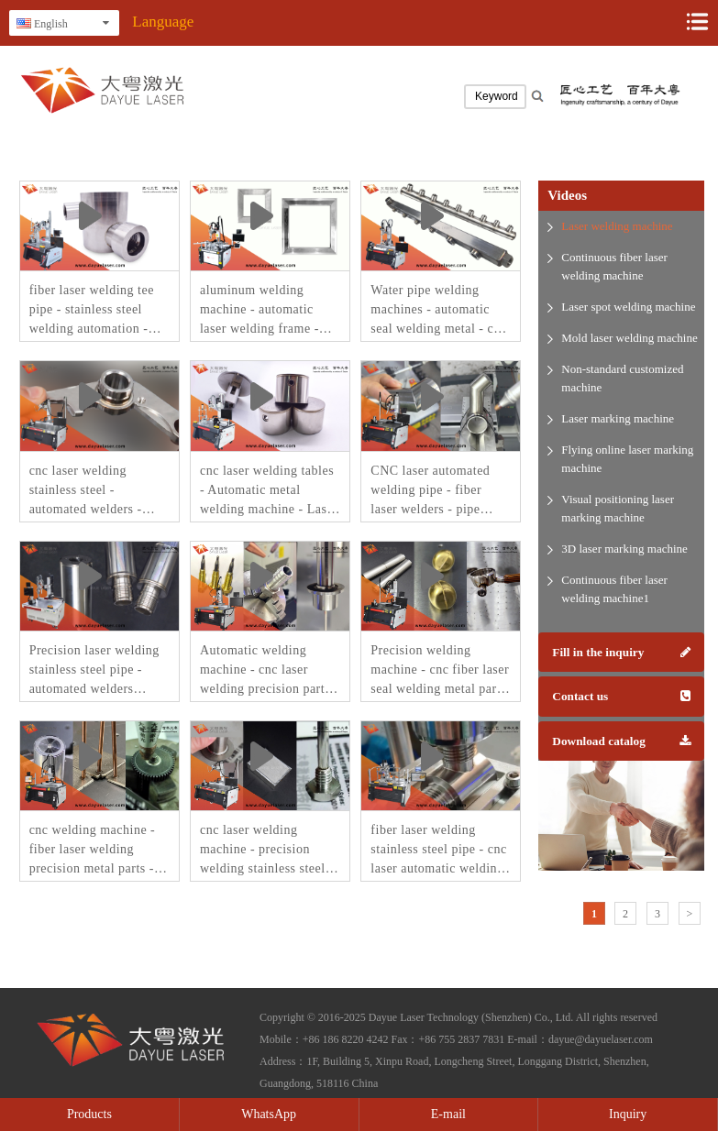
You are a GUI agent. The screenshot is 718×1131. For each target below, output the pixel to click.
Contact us (621, 696)
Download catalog (621, 741)
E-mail (448, 1114)
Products (89, 1114)
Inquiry (627, 1114)
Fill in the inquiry (621, 652)
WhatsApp (268, 1114)
